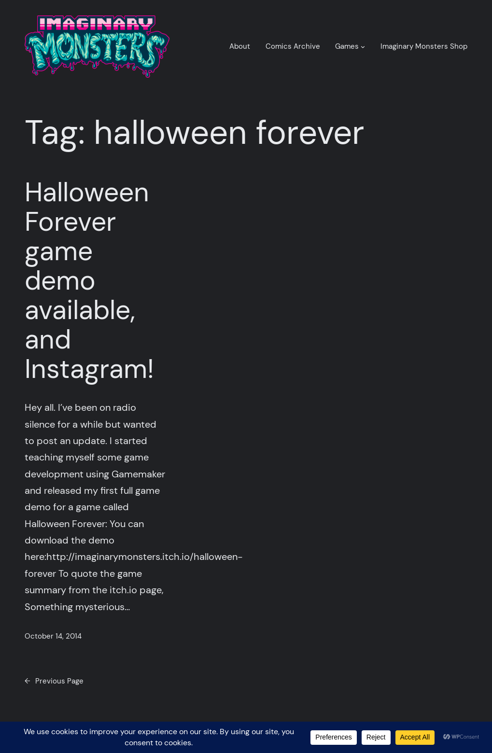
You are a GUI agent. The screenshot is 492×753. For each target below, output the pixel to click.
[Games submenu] (363, 46)
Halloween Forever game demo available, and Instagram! (89, 281)
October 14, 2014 (53, 636)
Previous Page (54, 681)
